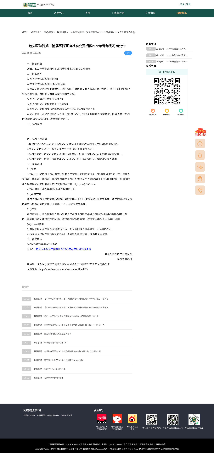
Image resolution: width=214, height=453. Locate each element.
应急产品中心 (53, 415)
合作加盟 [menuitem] (150, 13)
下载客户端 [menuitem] (117, 13)
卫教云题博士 (67, 415)
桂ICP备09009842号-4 (100, 449)
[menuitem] (181, 13)
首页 (25, 32)
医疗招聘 (49, 32)
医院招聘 (62, 32)
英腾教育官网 (29, 415)
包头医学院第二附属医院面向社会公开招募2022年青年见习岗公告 (102, 32)
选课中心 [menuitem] (59, 13)
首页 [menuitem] (30, 13)
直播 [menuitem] (87, 13)
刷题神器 (41, 415)
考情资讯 (179, 13)
